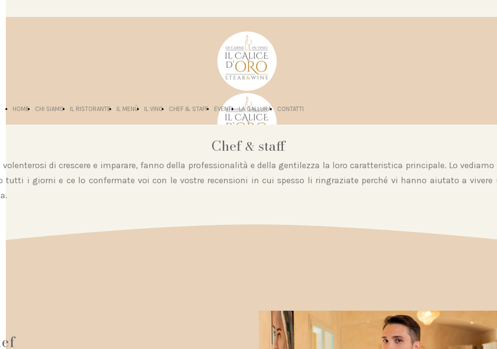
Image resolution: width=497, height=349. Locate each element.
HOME (21, 108)
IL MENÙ (127, 108)
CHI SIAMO (49, 108)
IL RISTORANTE (90, 108)
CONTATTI (290, 108)
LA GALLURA (255, 108)
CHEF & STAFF (188, 108)
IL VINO (153, 108)
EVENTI (223, 108)
